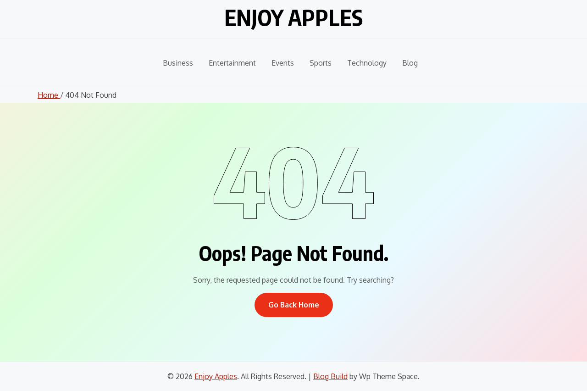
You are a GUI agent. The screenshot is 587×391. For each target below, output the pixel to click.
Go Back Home (293, 304)
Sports (321, 62)
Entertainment (232, 62)
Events (282, 62)
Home (49, 95)
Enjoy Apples (293, 17)
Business (178, 62)
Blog (410, 62)
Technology (367, 62)
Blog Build (330, 376)
